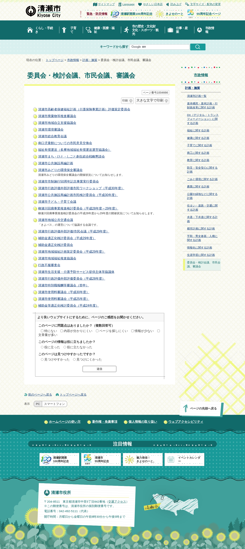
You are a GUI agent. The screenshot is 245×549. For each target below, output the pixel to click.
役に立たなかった (79, 347)
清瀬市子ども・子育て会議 (57, 201)
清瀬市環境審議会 (51, 129)
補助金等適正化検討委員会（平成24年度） (68, 305)
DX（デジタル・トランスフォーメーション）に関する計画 (203, 119)
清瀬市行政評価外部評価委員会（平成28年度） (71, 278)
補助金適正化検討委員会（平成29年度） (67, 238)
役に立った (52, 347)
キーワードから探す (114, 46)
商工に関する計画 (198, 152)
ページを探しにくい (113, 331)
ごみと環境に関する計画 (202, 179)
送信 (99, 368)
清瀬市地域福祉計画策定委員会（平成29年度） (71, 251)
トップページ (55, 60)
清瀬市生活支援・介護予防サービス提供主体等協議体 (76, 272)
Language (128, 4)
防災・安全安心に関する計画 (202, 169)
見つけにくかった (89, 359)
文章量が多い (47, 335)
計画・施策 (89, 60)
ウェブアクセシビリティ (185, 421)
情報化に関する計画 (199, 247)
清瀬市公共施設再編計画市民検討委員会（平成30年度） (78, 195)
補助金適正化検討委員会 (55, 245)
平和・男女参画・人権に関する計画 (202, 238)
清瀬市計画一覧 (196, 96)
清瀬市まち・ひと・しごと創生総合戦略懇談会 (71, 156)
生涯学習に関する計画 (201, 254)
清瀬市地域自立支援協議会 (57, 122)
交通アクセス (117, 501)
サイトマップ (106, 4)
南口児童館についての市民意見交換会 (65, 143)
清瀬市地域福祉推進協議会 (57, 258)
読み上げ (175, 4)
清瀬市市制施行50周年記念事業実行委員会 (68, 181)
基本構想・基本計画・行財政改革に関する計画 (202, 105)
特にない (50, 331)
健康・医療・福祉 (104, 29)
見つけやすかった (57, 359)
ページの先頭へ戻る (203, 408)
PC (38, 404)
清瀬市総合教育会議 (52, 136)
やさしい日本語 (153, 4)
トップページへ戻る (73, 394)
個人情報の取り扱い (142, 421)
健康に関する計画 (198, 138)
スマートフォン (54, 404)
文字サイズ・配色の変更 (205, 4)
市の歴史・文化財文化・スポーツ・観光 (145, 30)
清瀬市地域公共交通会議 (55, 220)
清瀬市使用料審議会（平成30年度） (63, 292)
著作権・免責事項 (104, 421)
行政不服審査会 (49, 265)
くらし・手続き (44, 29)
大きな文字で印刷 (149, 100)
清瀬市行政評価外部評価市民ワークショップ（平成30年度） (81, 188)
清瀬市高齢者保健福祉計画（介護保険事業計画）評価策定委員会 (84, 109)
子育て (73, 29)
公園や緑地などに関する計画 (202, 196)
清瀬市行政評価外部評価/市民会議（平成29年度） (73, 231)
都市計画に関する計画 (201, 228)
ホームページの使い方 (65, 421)
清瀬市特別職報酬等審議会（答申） (63, 285)
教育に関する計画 (198, 160)
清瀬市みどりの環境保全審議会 (60, 170)
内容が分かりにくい (78, 331)
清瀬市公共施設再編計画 (55, 163)
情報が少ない (144, 331)
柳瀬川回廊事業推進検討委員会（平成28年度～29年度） (78, 208)
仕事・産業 (182, 29)
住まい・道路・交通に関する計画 (202, 207)
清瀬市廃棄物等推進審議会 (57, 116)
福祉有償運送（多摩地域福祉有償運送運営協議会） (74, 149)
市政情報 (209, 29)
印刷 (125, 100)
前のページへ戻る (40, 394)
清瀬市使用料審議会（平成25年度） (63, 298)
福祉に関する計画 (198, 130)
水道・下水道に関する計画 (202, 219)
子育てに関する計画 (199, 145)
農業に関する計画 (198, 186)
